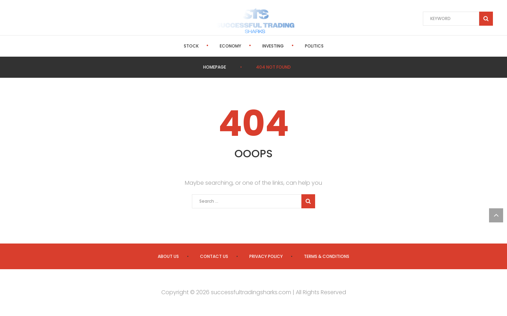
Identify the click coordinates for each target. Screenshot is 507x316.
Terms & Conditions (326, 256)
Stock (191, 46)
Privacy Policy (266, 256)
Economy (230, 46)
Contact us (214, 256)
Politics (314, 46)
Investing (273, 46)
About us (168, 256)
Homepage (214, 67)
